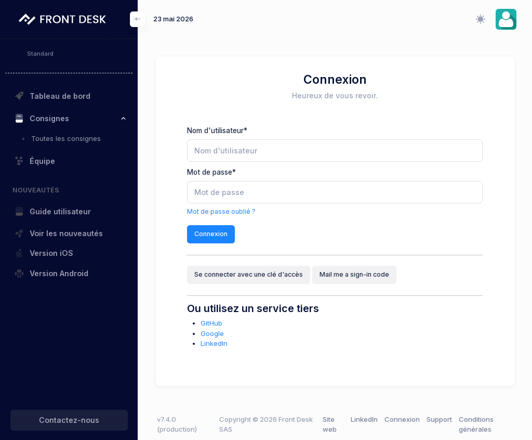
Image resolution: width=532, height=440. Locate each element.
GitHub (211, 323)
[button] (506, 19)
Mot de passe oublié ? (221, 211)
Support (439, 419)
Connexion (211, 234)
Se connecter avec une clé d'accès (248, 274)
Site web (330, 424)
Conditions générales (476, 424)
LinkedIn (214, 343)
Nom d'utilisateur (217, 130)
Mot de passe (211, 172)
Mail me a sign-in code (354, 274)
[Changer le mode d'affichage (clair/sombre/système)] (480, 19)
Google (212, 333)
